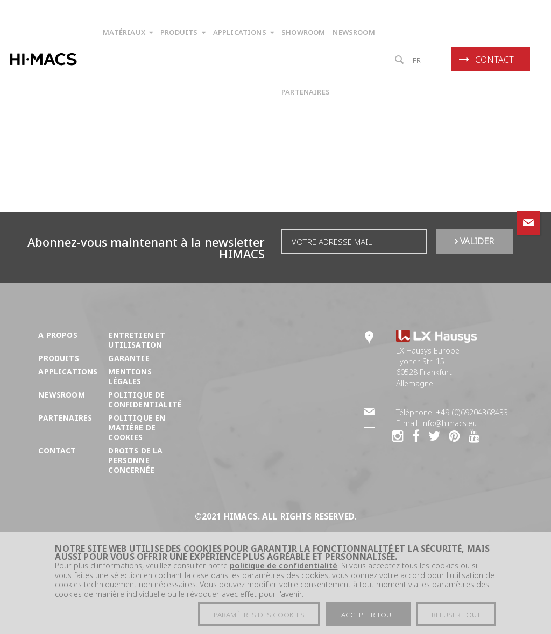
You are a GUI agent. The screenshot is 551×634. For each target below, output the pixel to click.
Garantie (128, 358)
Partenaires (65, 418)
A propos (57, 335)
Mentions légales (129, 376)
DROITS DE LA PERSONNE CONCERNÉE (135, 460)
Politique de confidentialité (145, 399)
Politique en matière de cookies (136, 427)
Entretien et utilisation (136, 340)
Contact (486, 60)
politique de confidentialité (283, 573)
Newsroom (61, 395)
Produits (58, 358)
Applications (67, 371)
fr (417, 60)
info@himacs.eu (449, 423)
